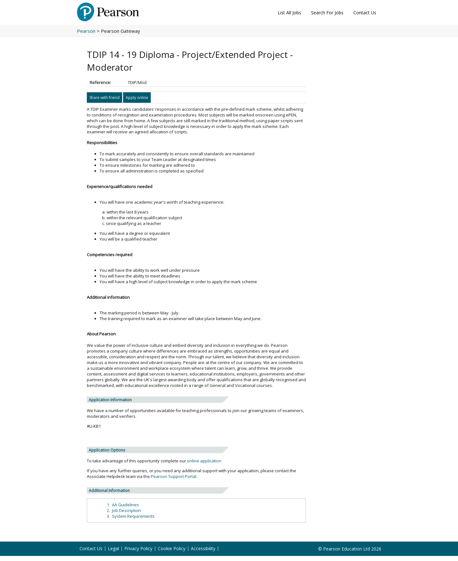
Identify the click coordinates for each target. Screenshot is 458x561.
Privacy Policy (138, 548)
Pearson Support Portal (173, 476)
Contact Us (364, 13)
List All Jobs (289, 13)
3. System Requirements (131, 516)
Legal (113, 548)
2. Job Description (124, 510)
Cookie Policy (171, 548)
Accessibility (203, 548)
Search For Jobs (327, 13)
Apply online (137, 97)
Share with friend (104, 97)
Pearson (86, 31)
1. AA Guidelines (123, 505)
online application (204, 461)
